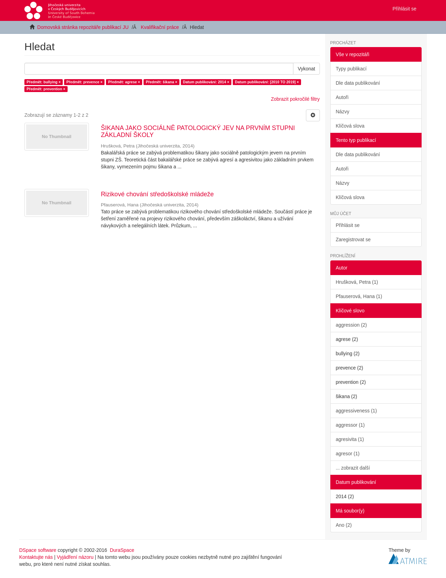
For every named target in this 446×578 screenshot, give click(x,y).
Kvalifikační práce (160, 27)
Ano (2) (344, 525)
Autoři (342, 97)
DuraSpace (122, 550)
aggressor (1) (350, 425)
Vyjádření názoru (75, 557)
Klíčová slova (350, 126)
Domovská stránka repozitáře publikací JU (83, 27)
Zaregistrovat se (353, 239)
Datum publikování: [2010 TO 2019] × (267, 82)
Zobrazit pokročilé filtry (295, 99)
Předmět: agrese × (124, 82)
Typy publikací (351, 68)
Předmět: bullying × (43, 82)
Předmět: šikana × (161, 82)
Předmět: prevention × (45, 89)
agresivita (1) (350, 439)
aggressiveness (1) (356, 410)
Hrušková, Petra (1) (357, 282)
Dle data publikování (358, 83)
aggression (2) (351, 325)
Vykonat (306, 68)
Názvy (342, 111)
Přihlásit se (348, 225)
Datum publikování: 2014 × (206, 82)
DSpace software (37, 550)
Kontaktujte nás (36, 557)
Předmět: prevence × (85, 82)
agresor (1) (348, 453)
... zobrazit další (353, 468)
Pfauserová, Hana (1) (359, 296)
